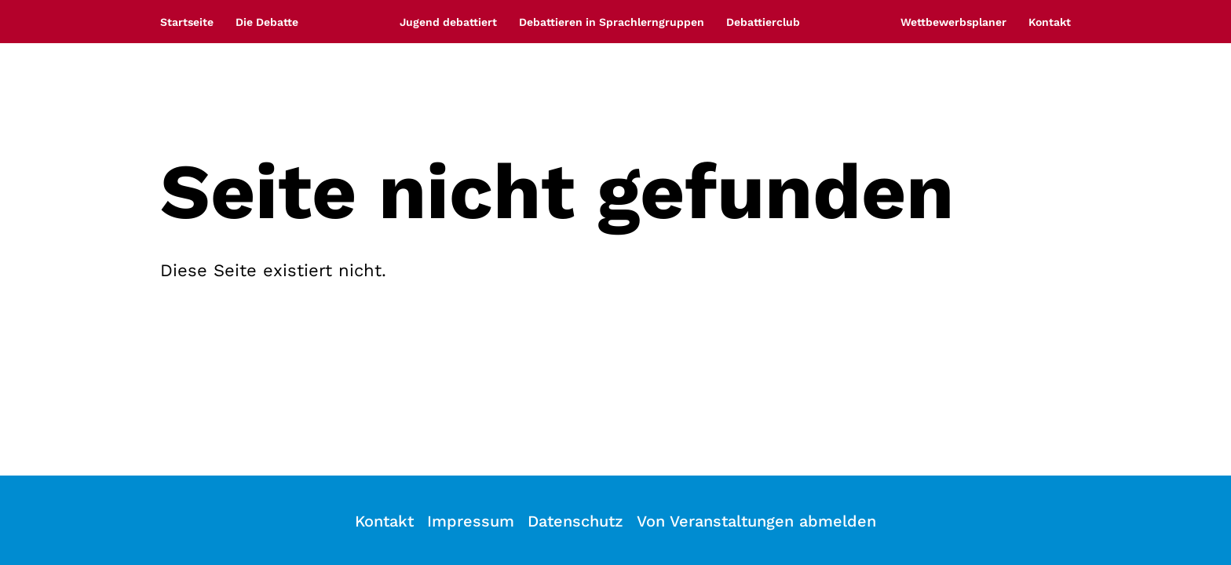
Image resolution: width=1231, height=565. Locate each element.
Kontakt (1049, 22)
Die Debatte (267, 22)
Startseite (187, 22)
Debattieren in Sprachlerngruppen (611, 22)
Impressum (470, 521)
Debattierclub (763, 22)
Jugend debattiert (448, 22)
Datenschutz (575, 521)
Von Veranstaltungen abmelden (756, 521)
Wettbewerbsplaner (953, 22)
